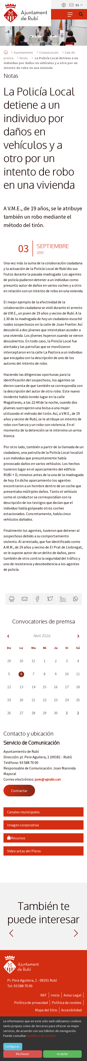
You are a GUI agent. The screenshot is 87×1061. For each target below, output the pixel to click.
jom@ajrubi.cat (48, 779)
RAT (43, 995)
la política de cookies (41, 1036)
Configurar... (13, 1046)
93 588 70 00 (23, 985)
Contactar (19, 790)
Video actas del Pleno (24, 851)
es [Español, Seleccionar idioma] (79, 5)
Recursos (16, 838)
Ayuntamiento (23, 52)
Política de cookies (66, 1002)
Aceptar (62, 1054)
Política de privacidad (31, 1002)
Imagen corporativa (23, 825)
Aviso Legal (72, 995)
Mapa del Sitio (46, 1010)
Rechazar (22, 1054)
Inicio (55, 995)
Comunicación (48, 52)
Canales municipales (23, 812)
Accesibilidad (71, 1010)
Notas (24, 58)
